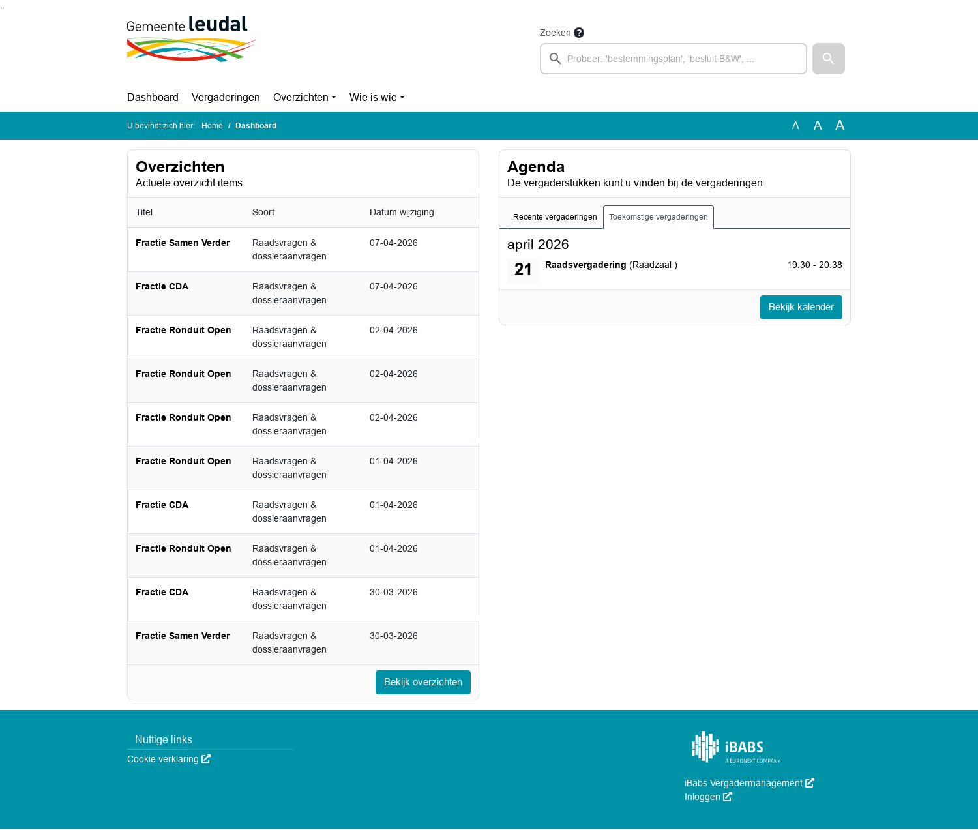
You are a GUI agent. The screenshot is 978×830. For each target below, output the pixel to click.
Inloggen (708, 797)
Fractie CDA (162, 286)
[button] (828, 58)
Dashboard (153, 97)
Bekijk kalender (798, 307)
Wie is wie (373, 97)
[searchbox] (673, 58)
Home (212, 125)
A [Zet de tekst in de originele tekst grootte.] (795, 125)
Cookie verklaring (169, 759)
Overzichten (301, 97)
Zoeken (555, 32)
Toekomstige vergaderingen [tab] (658, 217)
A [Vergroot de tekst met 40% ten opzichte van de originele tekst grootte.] (840, 126)
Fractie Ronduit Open (183, 330)
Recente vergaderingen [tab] (555, 217)
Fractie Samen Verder (183, 242)
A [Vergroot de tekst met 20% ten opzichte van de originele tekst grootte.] (818, 125)
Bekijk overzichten (420, 682)
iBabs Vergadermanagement (749, 783)
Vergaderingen (226, 97)
